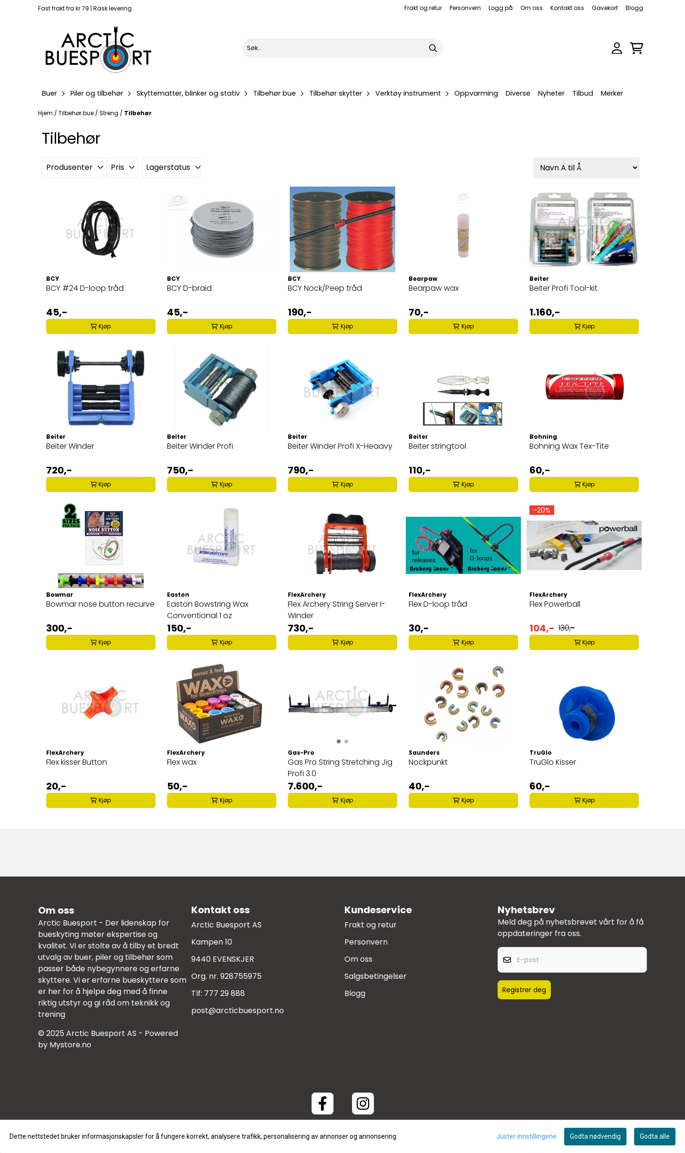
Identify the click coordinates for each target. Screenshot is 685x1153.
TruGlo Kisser (552, 762)
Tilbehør (138, 113)
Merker (612, 93)
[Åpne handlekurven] (636, 48)
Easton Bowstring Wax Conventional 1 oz (207, 610)
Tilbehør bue (77, 113)
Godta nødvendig (595, 1136)
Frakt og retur (423, 8)
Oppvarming (476, 93)
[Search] (433, 48)
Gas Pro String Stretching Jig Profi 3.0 (340, 768)
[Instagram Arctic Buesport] (363, 1103)
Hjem (46, 113)
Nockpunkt (428, 762)
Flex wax (181, 762)
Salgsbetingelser (375, 976)
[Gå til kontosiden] (617, 48)
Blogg (634, 8)
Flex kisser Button (76, 762)
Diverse (518, 93)
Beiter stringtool (437, 446)
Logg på (501, 8)
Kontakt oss (567, 8)
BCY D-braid (189, 288)
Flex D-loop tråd (438, 604)
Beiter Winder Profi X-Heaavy (340, 446)
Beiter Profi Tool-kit (563, 288)
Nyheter (551, 93)
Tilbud (582, 93)
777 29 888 (224, 993)
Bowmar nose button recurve (100, 604)
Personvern (465, 8)
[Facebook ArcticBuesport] (322, 1103)
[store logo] (99, 48)
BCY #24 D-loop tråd (85, 288)
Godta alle (655, 1136)
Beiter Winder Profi (200, 446)
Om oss (531, 8)
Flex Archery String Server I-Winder (336, 610)
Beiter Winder (70, 446)
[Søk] (342, 48)
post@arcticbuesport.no (237, 1010)
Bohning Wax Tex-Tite (569, 446)
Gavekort (605, 8)
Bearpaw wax (434, 288)
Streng (109, 113)
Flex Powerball (554, 604)
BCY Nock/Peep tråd (325, 288)
